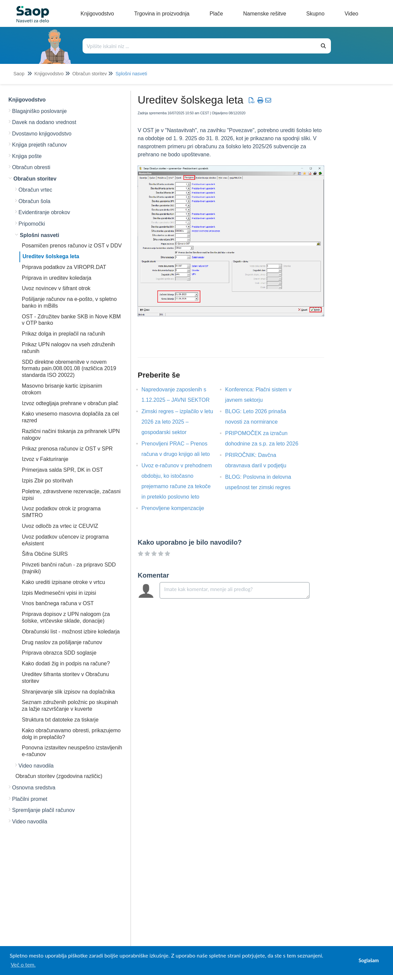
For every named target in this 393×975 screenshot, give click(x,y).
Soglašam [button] (368, 960)
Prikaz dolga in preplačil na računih (63, 334)
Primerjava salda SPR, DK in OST (62, 470)
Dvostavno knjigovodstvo (41, 133)
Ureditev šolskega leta (50, 256)
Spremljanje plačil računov (43, 810)
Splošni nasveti (131, 73)
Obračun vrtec (35, 190)
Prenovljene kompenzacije (177, 508)
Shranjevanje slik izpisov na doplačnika (68, 692)
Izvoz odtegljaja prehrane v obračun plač (70, 403)
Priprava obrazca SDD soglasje (59, 653)
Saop (18, 73)
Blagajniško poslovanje (39, 111)
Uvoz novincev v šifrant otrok (56, 288)
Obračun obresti (31, 167)
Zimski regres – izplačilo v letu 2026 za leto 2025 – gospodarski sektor (177, 421)
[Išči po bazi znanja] (199, 45)
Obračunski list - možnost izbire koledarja (71, 631)
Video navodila (36, 766)
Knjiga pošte (27, 156)
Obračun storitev (89, 73)
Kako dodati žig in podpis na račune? (66, 663)
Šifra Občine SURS (45, 554)
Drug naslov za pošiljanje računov (62, 642)
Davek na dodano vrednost (44, 122)
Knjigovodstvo (48, 73)
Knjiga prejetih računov (39, 145)
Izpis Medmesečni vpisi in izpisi (59, 593)
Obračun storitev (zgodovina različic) (58, 776)
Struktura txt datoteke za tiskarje (60, 720)
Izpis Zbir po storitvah (47, 480)
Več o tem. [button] (23, 964)
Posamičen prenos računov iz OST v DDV (72, 245)
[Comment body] (234, 590)
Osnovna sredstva (33, 787)
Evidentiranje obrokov (44, 212)
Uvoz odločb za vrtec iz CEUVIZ (60, 526)
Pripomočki (31, 224)
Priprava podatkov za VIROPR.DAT (64, 267)
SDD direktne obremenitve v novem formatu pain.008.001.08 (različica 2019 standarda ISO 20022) (69, 368)
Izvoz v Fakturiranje (45, 459)
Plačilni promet (29, 799)
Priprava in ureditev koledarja (56, 278)
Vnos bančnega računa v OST (58, 603)
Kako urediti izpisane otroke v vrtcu (63, 582)
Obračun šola (34, 201)
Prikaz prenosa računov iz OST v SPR (67, 449)
